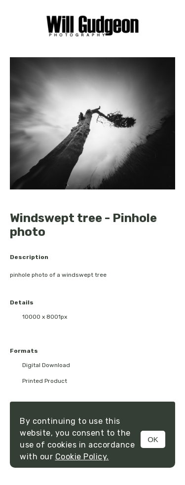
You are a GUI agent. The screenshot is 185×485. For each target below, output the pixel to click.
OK (153, 439)
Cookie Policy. (82, 456)
